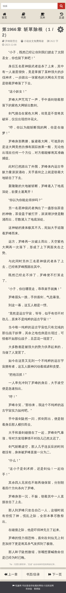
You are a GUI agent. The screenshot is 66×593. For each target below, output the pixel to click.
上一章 (11, 574)
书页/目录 (33, 574)
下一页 (55, 574)
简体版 (29, 589)
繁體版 (37, 589)
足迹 (61, 16)
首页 (4, 16)
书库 (23, 16)
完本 (42, 16)
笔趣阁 (18, 585)
